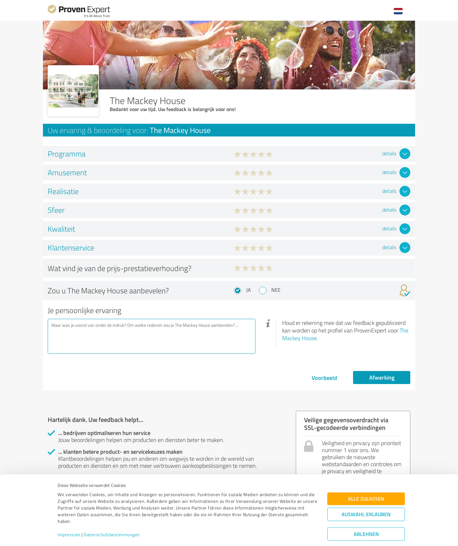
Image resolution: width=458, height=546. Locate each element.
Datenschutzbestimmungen (112, 516)
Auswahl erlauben (366, 496)
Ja (248, 289)
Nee (276, 289)
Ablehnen (366, 515)
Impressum (69, 516)
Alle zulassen (366, 480)
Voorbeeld (324, 377)
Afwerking (381, 377)
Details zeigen (273, 534)
